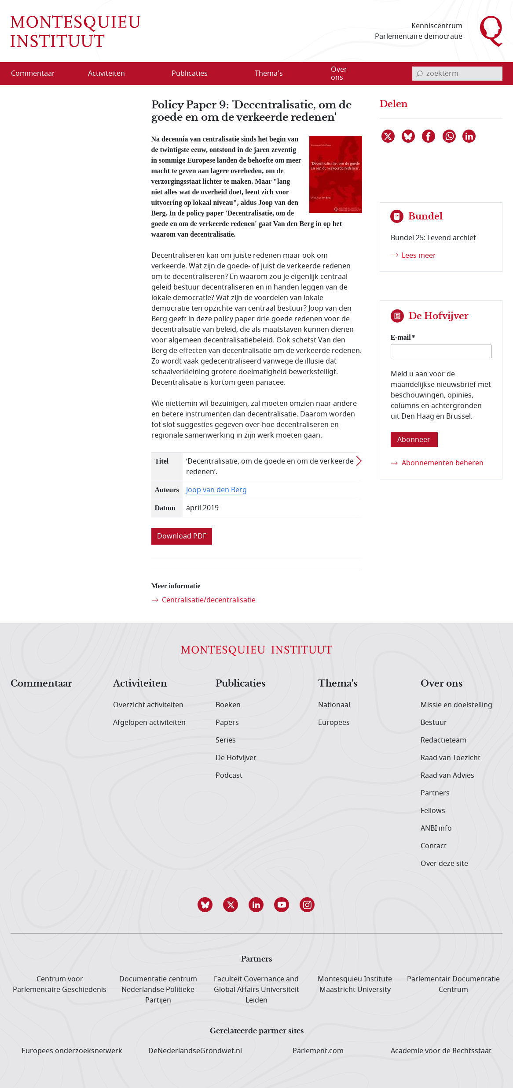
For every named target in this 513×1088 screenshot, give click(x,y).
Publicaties (240, 684)
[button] (205, 904)
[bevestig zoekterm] (419, 73)
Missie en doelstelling (456, 705)
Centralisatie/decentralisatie (209, 600)
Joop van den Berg (216, 490)
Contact (434, 846)
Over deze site (444, 863)
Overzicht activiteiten (148, 705)
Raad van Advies (447, 775)
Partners (435, 793)
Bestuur (434, 722)
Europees (334, 722)
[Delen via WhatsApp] (449, 136)
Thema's (337, 684)
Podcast (229, 775)
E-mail (401, 337)
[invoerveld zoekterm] (457, 74)
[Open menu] (149, 74)
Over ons (441, 684)
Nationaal (334, 705)
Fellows (433, 811)
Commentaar (41, 684)
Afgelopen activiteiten (149, 722)
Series (226, 740)
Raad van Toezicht (450, 758)
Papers (227, 722)
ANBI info (436, 828)
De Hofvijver (236, 758)
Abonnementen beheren (443, 463)
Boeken (228, 705)
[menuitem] (38, 73)
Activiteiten (140, 684)
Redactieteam (443, 740)
